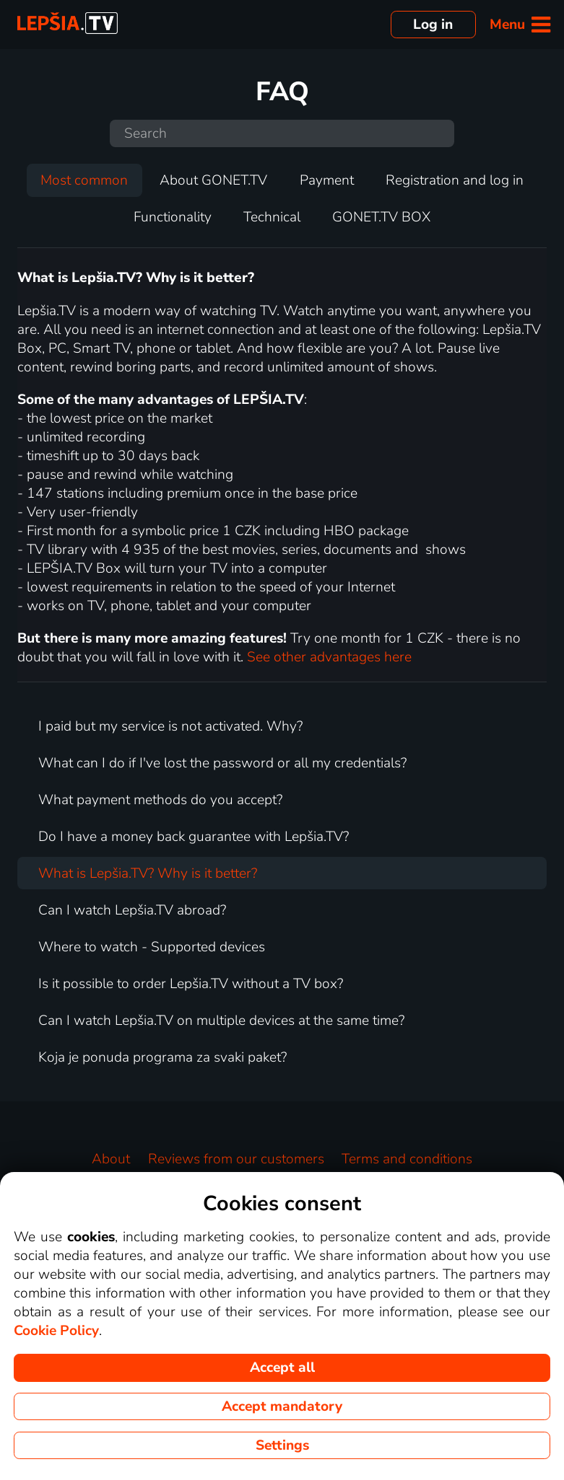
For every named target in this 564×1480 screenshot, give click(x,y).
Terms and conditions (407, 1159)
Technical (271, 217)
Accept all (282, 1367)
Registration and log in (455, 180)
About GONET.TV (213, 180)
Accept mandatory (282, 1406)
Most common (84, 180)
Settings (282, 1445)
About (111, 1159)
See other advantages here (329, 657)
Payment (327, 180)
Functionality (173, 217)
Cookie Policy (56, 1330)
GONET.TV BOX (381, 217)
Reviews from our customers (236, 1159)
